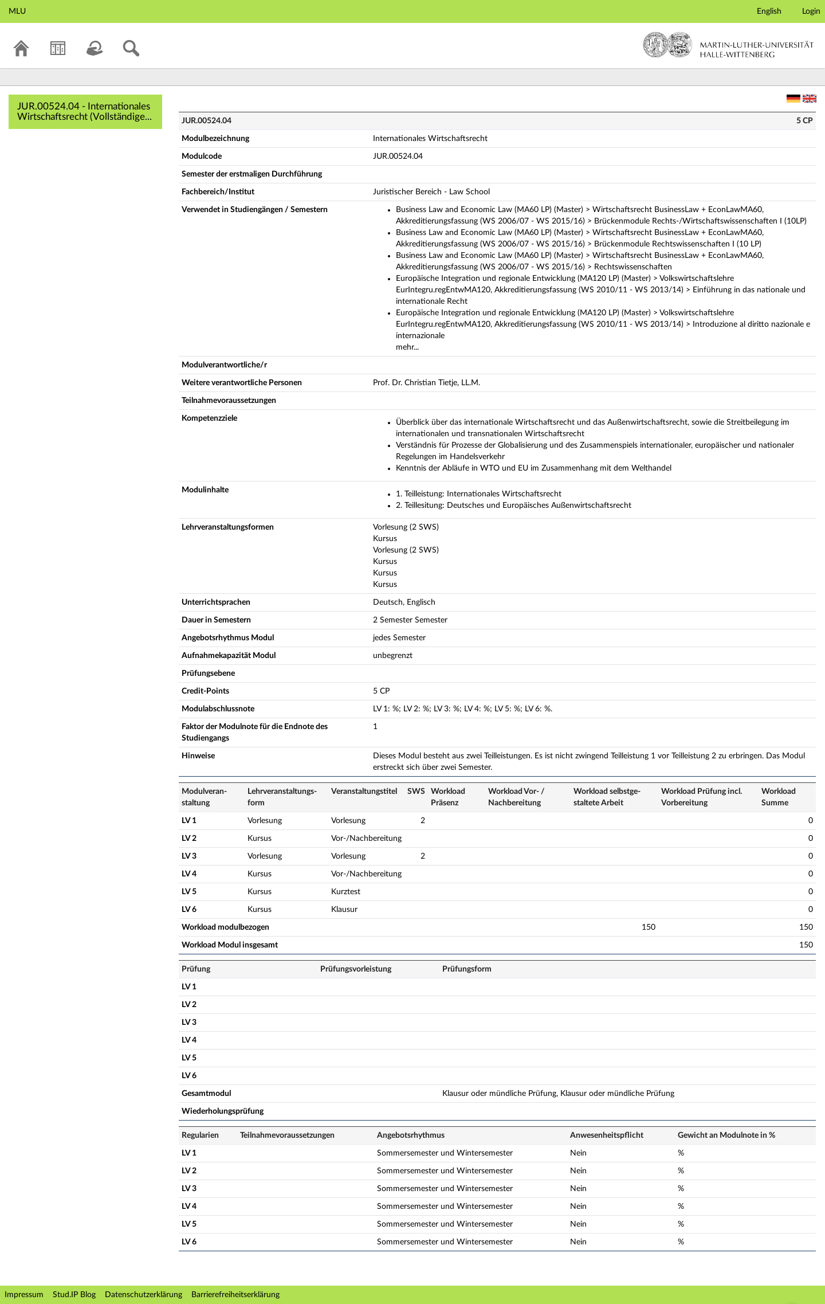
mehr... (407, 347)
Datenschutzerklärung (143, 1295)
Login (811, 11)
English (769, 11)
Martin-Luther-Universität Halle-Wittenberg (728, 45)
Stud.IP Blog (74, 1295)
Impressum (24, 1295)
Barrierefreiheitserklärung (235, 1295)
